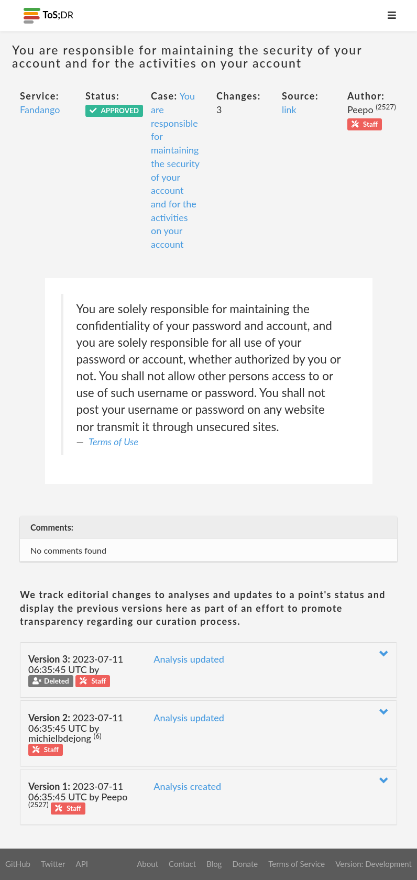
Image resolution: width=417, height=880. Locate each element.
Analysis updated (188, 659)
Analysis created (187, 786)
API (81, 863)
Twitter (53, 863)
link (289, 109)
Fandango (40, 109)
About (147, 863)
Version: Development (373, 863)
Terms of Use (113, 441)
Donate (245, 863)
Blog (214, 863)
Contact (182, 863)
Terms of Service (296, 863)
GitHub (17, 863)
